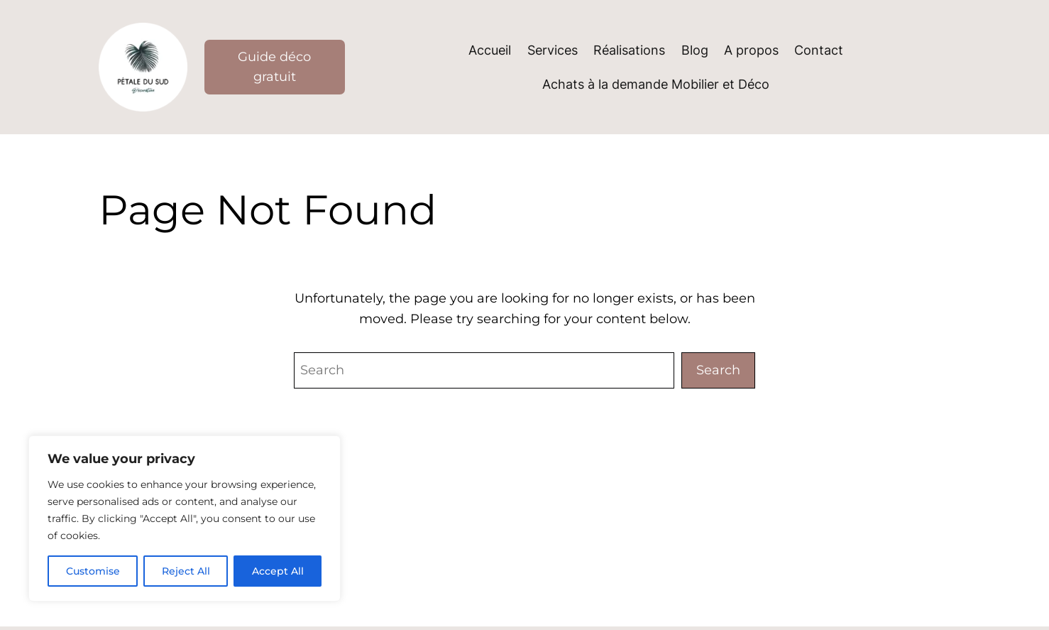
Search (718, 370)
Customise (93, 571)
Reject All (186, 571)
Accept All (278, 571)
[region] (184, 518)
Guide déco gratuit (274, 67)
